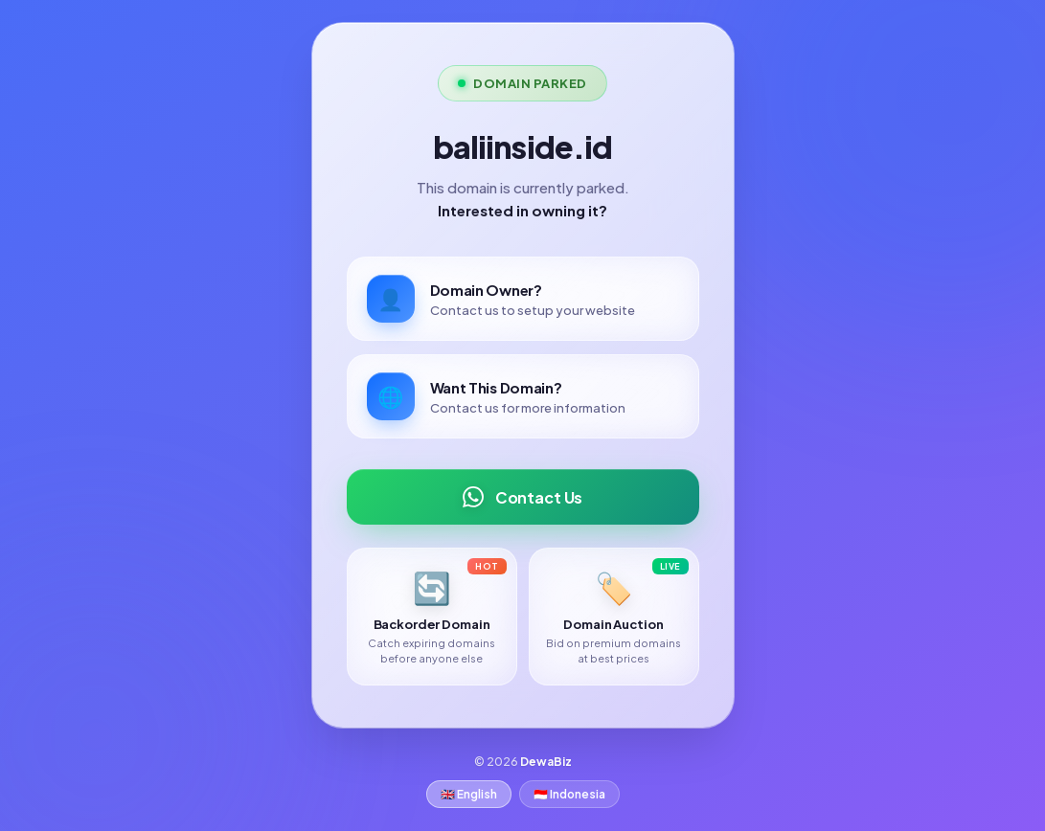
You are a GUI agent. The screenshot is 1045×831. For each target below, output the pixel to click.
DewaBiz (546, 761)
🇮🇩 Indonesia (569, 794)
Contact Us (522, 496)
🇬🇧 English (469, 794)
